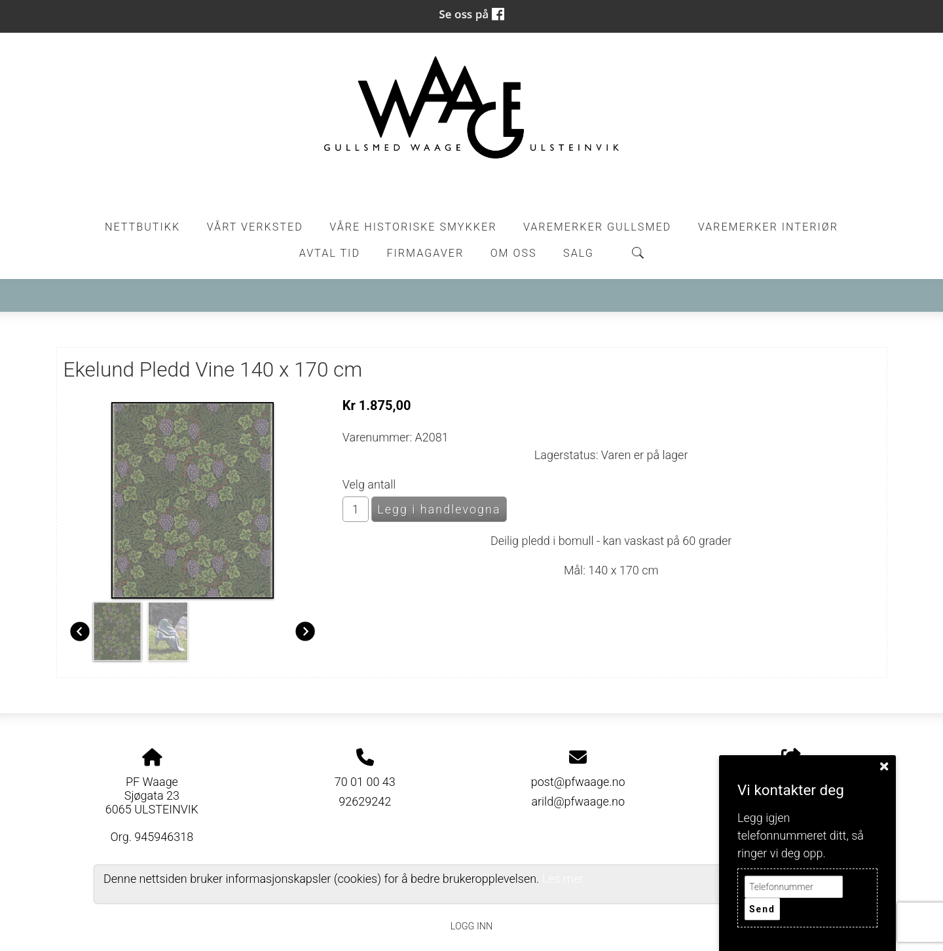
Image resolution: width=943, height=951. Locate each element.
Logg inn (471, 926)
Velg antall (369, 484)
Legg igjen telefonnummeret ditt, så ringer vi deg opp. (800, 835)
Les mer (563, 879)
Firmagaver (425, 253)
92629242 (365, 801)
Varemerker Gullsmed (597, 227)
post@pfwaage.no (578, 782)
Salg (578, 253)
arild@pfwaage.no (578, 801)
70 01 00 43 (365, 782)
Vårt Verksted (255, 227)
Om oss (513, 253)
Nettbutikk (142, 227)
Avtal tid (329, 253)
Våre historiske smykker (412, 227)
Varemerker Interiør (768, 227)
